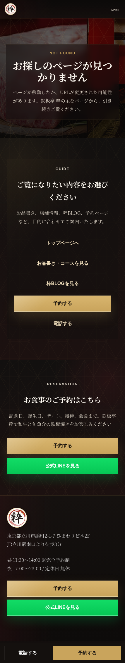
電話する (62, 323)
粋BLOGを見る (62, 283)
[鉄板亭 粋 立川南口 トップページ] (10, 9)
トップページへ (62, 243)
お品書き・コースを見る (62, 263)
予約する (62, 303)
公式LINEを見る (62, 465)
